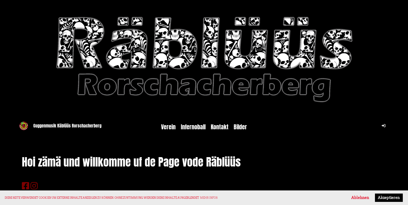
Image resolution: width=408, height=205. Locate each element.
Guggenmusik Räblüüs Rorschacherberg (67, 126)
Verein (168, 127)
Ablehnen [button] (360, 197)
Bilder (240, 127)
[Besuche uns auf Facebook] (25, 186)
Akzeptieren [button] (389, 197)
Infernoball (193, 127)
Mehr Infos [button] (209, 197)
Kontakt (219, 127)
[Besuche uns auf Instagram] (34, 186)
